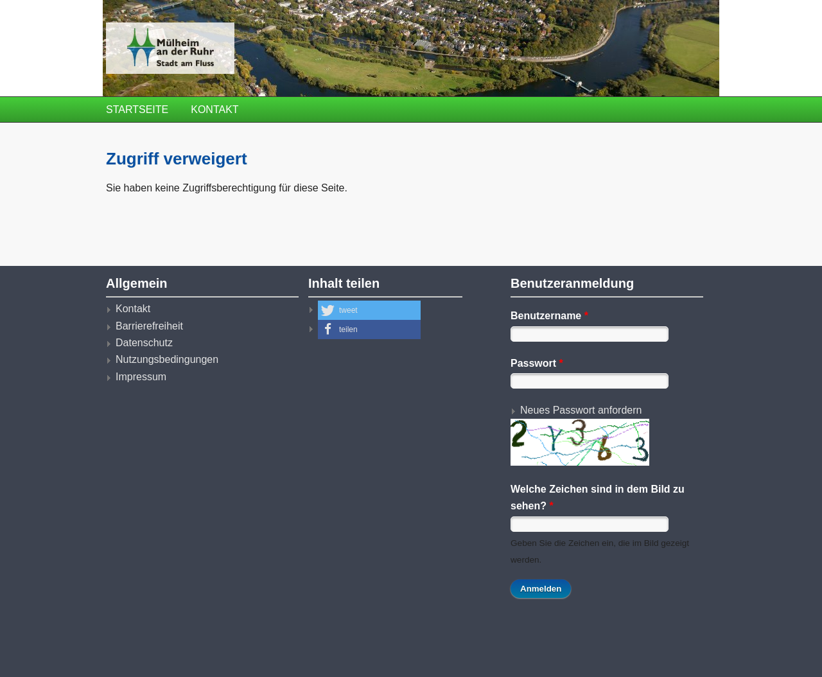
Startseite (137, 109)
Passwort (537, 363)
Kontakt (214, 109)
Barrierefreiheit (149, 326)
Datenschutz (144, 342)
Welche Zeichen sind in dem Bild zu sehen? (598, 497)
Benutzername (549, 315)
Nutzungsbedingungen (167, 359)
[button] (369, 310)
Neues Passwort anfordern (581, 410)
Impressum (141, 376)
